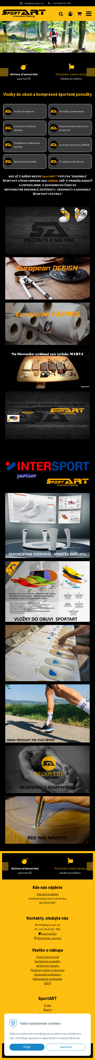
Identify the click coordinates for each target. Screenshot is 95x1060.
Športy (47, 1009)
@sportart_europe (49, 938)
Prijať (26, 1047)
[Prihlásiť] (70, 13)
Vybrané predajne (48, 894)
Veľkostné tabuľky (47, 965)
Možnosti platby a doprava (47, 970)
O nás (47, 1005)
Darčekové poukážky (47, 961)
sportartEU (49, 933)
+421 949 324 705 (61, 3)
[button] (61, 13)
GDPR (47, 983)
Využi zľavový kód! (47, 957)
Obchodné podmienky (47, 974)
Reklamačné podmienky (47, 979)
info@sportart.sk (34, 3)
